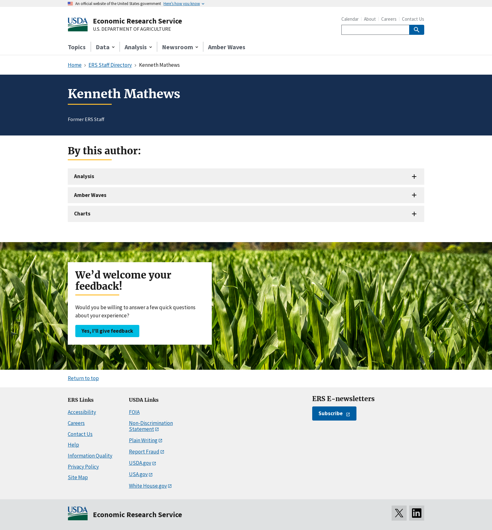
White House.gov (148, 485)
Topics (77, 47)
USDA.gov (140, 462)
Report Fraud (144, 451)
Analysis (84, 176)
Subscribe (330, 413)
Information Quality (90, 455)
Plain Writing (143, 440)
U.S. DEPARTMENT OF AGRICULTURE (132, 29)
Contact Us (413, 19)
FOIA (134, 412)
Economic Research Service (137, 20)
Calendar (350, 19)
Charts (82, 213)
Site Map (78, 477)
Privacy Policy (83, 466)
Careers (389, 19)
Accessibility (82, 412)
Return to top (83, 378)
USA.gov (138, 474)
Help (73, 444)
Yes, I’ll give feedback (107, 330)
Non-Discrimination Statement (151, 426)
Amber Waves (226, 47)
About (370, 19)
